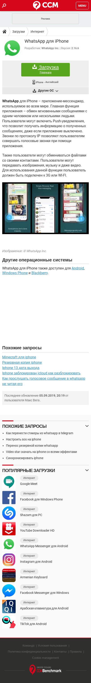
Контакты (60, 651)
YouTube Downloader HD (37, 530)
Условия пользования (52, 645)
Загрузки (18, 31)
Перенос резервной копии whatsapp (32, 445)
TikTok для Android (33, 624)
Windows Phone (15, 273)
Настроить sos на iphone (23, 439)
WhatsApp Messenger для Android (44, 546)
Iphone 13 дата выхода (20, 368)
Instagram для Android (36, 561)
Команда (28, 645)
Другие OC (47, 91)
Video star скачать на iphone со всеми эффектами (41, 452)
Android (78, 268)
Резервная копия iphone (22, 362)
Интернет (37, 31)
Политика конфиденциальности (29, 651)
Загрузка (45, 69)
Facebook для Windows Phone (41, 499)
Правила (76, 651)
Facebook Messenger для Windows (44, 593)
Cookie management (45, 657)
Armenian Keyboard (34, 577)
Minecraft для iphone (19, 357)
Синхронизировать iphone (24, 458)
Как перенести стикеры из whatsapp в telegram (39, 433)
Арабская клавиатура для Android (44, 608)
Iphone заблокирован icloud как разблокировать (41, 373)
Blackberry (39, 273)
